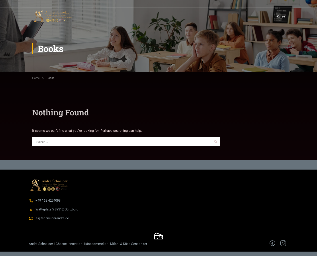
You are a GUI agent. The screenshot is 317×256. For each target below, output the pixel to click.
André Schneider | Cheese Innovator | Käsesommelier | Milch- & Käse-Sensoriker (88, 244)
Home (36, 78)
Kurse (281, 16)
